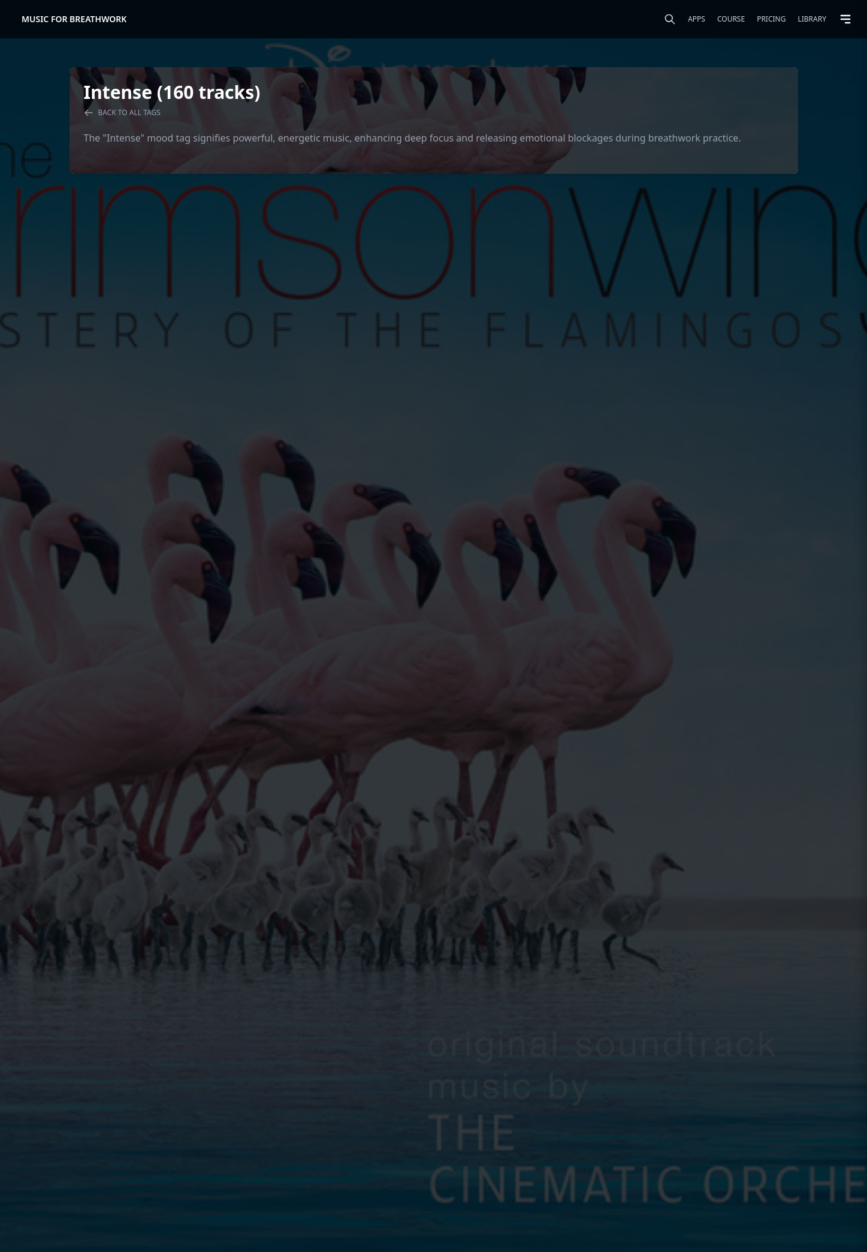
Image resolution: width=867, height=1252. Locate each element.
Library (811, 19)
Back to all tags (122, 113)
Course (731, 19)
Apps (696, 19)
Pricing (771, 19)
